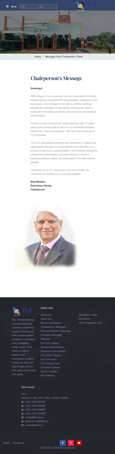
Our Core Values (49, 343)
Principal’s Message (51, 335)
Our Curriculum (49, 359)
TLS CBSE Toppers (51, 355)
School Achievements (52, 347)
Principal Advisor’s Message (56, 331)
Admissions (29, 6)
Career (6, 443)
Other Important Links (90, 323)
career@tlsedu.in (34, 425)
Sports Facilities (49, 371)
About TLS (46, 319)
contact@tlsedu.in (34, 417)
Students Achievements (53, 351)
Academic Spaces (50, 367)
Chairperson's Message (53, 327)
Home (37, 56)
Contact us (18, 443)
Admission (46, 315)
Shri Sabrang (48, 375)
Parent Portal (47, 6)
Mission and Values (51, 323)
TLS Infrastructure (50, 363)
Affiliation (45, 339)
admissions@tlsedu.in (36, 421)
